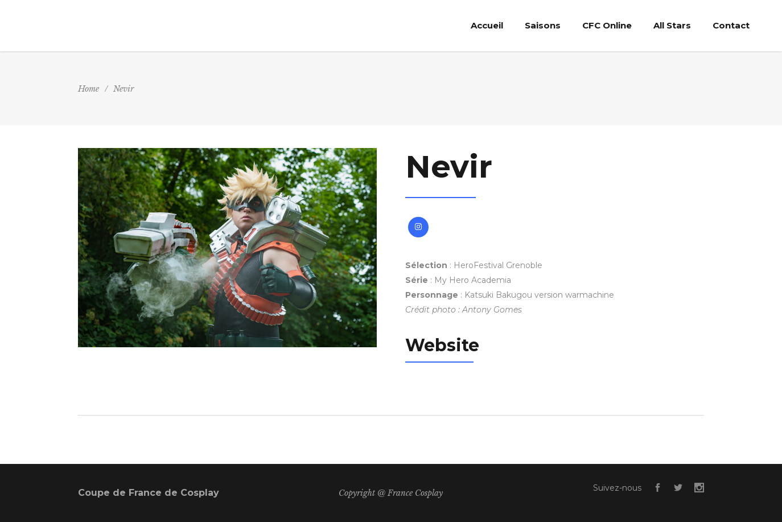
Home (88, 89)
